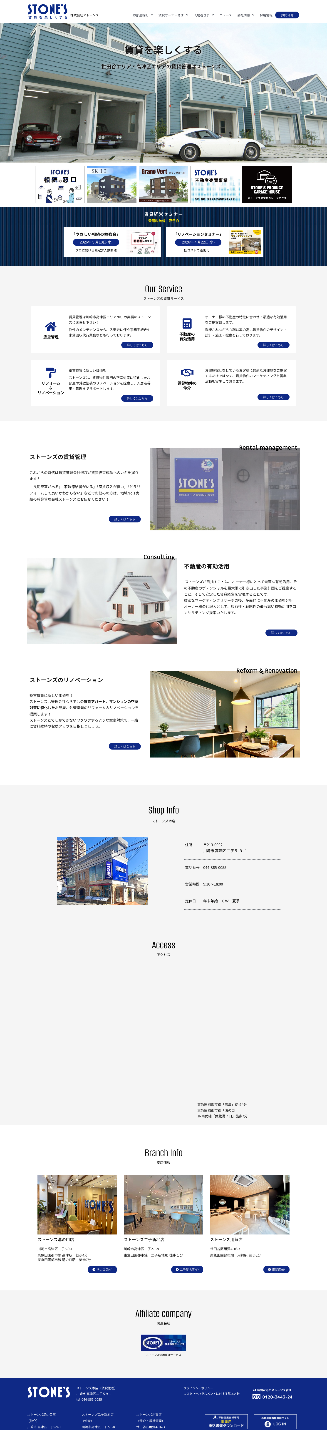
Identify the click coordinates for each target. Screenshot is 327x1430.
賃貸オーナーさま (173, 15)
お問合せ (287, 15)
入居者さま (204, 15)
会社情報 (245, 15)
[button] (143, 15)
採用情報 (266, 15)
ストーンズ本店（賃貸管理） (96, 1388)
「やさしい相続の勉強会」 (96, 234)
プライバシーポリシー (198, 1388)
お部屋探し (143, 15)
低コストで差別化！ (198, 250)
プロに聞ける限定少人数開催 (96, 250)
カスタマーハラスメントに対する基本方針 (211, 1393)
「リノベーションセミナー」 (198, 234)
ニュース (225, 15)
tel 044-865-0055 (89, 1399)
